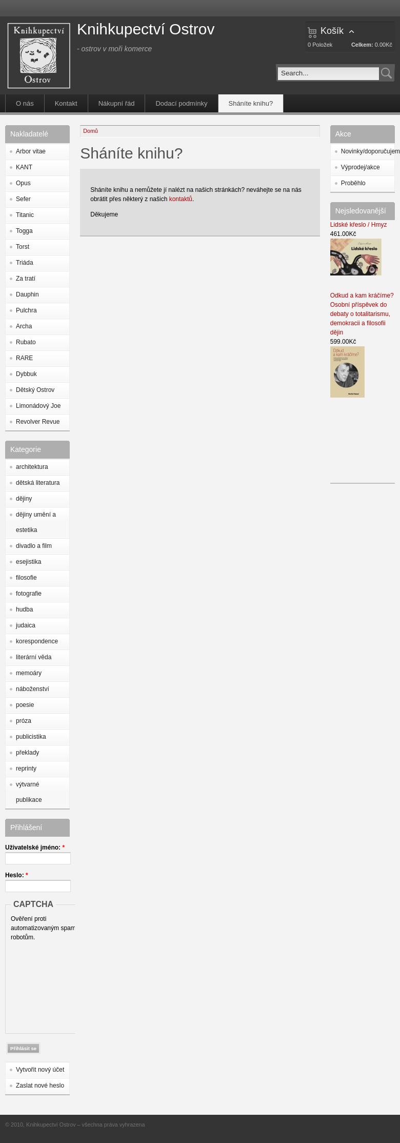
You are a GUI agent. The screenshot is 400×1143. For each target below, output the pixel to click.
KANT (24, 167)
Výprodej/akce (360, 167)
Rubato (26, 342)
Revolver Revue (37, 421)
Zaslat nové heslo (40, 1085)
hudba (24, 609)
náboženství (32, 689)
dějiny (24, 498)
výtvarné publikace (29, 792)
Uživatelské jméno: (35, 847)
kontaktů (180, 199)
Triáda (24, 262)
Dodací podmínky (181, 103)
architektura (32, 466)
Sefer (23, 199)
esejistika (28, 561)
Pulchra (26, 310)
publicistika (31, 736)
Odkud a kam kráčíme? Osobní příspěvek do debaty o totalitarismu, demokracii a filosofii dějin (362, 314)
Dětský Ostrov (35, 389)
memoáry (29, 673)
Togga (24, 230)
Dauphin (27, 294)
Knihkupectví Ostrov (145, 29)
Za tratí (25, 278)
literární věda (33, 657)
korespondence (37, 641)
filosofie (26, 577)
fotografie (29, 593)
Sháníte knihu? (251, 103)
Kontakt (66, 103)
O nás (25, 103)
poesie (25, 704)
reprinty (26, 768)
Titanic (25, 215)
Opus (23, 183)
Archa (24, 326)
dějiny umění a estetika (36, 522)
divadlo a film (34, 545)
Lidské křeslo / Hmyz (358, 224)
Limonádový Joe (38, 405)
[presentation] (53, 985)
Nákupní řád (116, 103)
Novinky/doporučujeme (367, 151)
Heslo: (16, 875)
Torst (22, 246)
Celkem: (362, 45)
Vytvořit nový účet (40, 1069)
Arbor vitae (31, 151)
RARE (24, 358)
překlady (27, 752)
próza (23, 720)
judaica (25, 625)
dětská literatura (37, 482)
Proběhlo (353, 183)
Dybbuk (26, 374)
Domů (90, 131)
